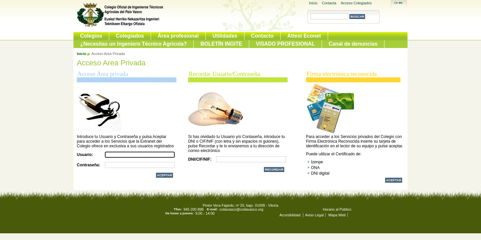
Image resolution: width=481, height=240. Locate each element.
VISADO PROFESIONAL (285, 44)
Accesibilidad (290, 215)
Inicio (313, 3)
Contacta (329, 3)
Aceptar (394, 180)
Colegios (91, 36)
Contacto (262, 36)
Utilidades (224, 36)
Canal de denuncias (353, 44)
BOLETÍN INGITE (221, 44)
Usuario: (85, 154)
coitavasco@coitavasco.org (241, 209)
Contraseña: (88, 165)
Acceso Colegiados (356, 3)
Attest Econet (304, 36)
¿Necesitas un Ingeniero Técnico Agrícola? (133, 44)
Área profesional (178, 36)
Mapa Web (337, 215)
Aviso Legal (314, 215)
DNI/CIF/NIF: (199, 159)
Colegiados (130, 36)
